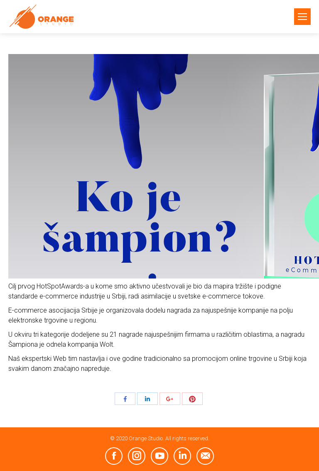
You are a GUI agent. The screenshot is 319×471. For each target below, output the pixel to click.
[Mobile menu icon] (302, 16)
